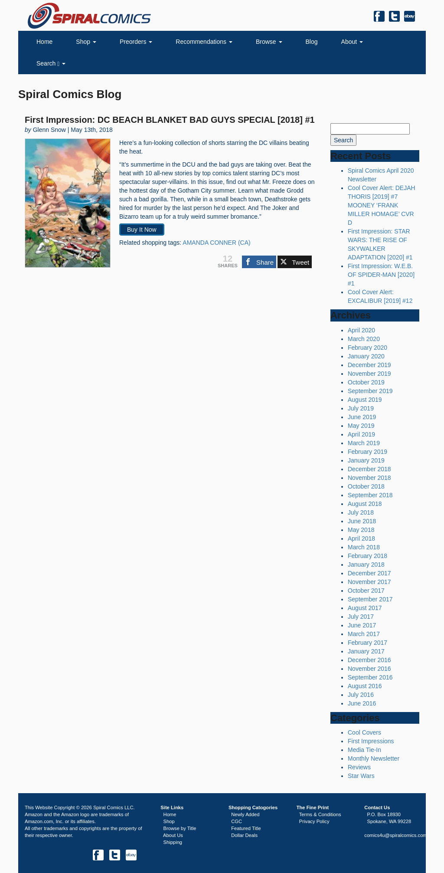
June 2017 (362, 625)
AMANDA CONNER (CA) (216, 242)
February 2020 (367, 347)
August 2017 (365, 607)
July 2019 (361, 408)
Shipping (173, 842)
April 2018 (361, 538)
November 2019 (369, 373)
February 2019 (367, 451)
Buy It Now (142, 229)
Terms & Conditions (320, 814)
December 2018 (369, 469)
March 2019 (364, 443)
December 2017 (369, 573)
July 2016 (361, 694)
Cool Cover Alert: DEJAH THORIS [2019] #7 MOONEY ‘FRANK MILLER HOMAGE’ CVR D (381, 205)
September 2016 (370, 677)
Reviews (359, 767)
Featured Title (246, 828)
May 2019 (361, 425)
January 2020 (366, 356)
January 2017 (366, 651)
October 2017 (366, 590)
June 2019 (362, 417)
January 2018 (366, 564)
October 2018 (366, 486)
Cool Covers (364, 732)
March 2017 (364, 633)
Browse (269, 41)
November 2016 (369, 668)
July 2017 (361, 616)
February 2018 (367, 555)
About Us (173, 835)
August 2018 (365, 503)
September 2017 (370, 599)
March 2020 (364, 338)
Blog (312, 41)
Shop (86, 41)
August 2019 (365, 399)
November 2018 (369, 477)
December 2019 (369, 364)
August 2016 (365, 686)
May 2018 (361, 529)
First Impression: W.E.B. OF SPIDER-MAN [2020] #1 (381, 275)
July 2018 (361, 512)
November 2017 (369, 581)
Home (44, 41)
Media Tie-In (364, 749)
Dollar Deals (244, 835)
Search (50, 63)
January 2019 (366, 460)
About (352, 41)
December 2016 (369, 659)
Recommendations (204, 41)
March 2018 (364, 547)
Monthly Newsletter (373, 758)
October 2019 (366, 382)
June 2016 (362, 703)
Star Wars (361, 775)
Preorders (136, 41)
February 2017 (367, 642)
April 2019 (361, 434)
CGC (236, 821)
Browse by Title (179, 828)
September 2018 (370, 495)
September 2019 (370, 390)
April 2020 (361, 330)
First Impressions (371, 741)
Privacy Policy (314, 821)
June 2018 (362, 521)
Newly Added (245, 814)
